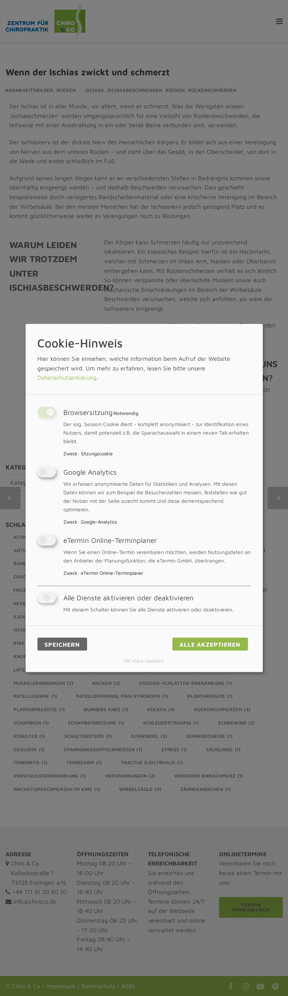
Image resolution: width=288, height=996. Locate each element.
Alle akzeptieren (210, 644)
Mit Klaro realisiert (144, 661)
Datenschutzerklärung (66, 377)
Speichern (62, 644)
